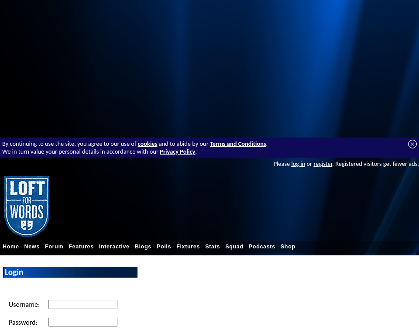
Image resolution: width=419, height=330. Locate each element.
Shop (288, 247)
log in (298, 164)
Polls (164, 247)
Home (11, 247)
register (322, 164)
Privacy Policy (177, 151)
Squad (234, 247)
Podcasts (262, 247)
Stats (212, 247)
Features (81, 247)
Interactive (114, 247)
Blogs (143, 247)
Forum (54, 247)
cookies (148, 144)
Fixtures (188, 247)
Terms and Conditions (238, 144)
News (32, 247)
